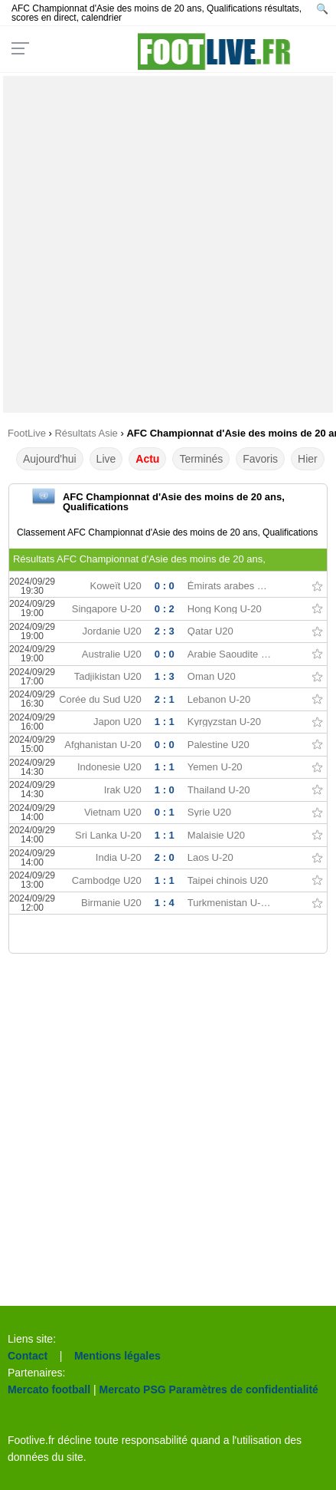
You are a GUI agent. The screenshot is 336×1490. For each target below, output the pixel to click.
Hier (308, 459)
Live (106, 459)
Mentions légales (117, 1356)
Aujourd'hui (50, 459)
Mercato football (49, 1389)
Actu (147, 459)
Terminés (201, 459)
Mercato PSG (132, 1389)
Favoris (260, 459)
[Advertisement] (168, 244)
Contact (27, 1356)
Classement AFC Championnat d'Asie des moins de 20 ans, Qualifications (167, 532)
